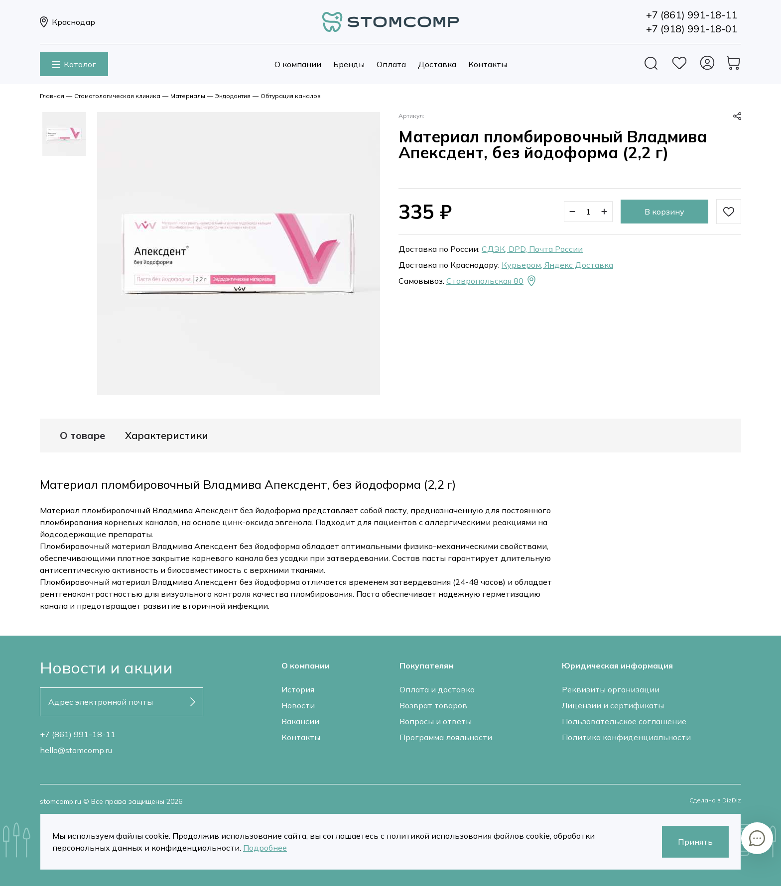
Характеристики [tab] (166, 436)
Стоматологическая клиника (117, 96)
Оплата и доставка (437, 689)
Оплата (391, 64)
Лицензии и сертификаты (613, 705)
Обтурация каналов (290, 96)
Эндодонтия (233, 96)
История (297, 689)
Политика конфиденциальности (626, 737)
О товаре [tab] (82, 436)
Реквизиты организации (610, 689)
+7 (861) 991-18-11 (78, 734)
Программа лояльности (445, 737)
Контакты (487, 64)
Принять (695, 842)
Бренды (349, 64)
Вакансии (300, 721)
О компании (297, 64)
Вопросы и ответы (435, 721)
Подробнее (265, 848)
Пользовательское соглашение (624, 721)
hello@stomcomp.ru (76, 750)
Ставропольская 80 (491, 281)
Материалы (187, 96)
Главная (52, 96)
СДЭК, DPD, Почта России (532, 249)
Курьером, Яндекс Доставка (557, 265)
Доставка (437, 64)
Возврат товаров (433, 705)
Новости (298, 705)
